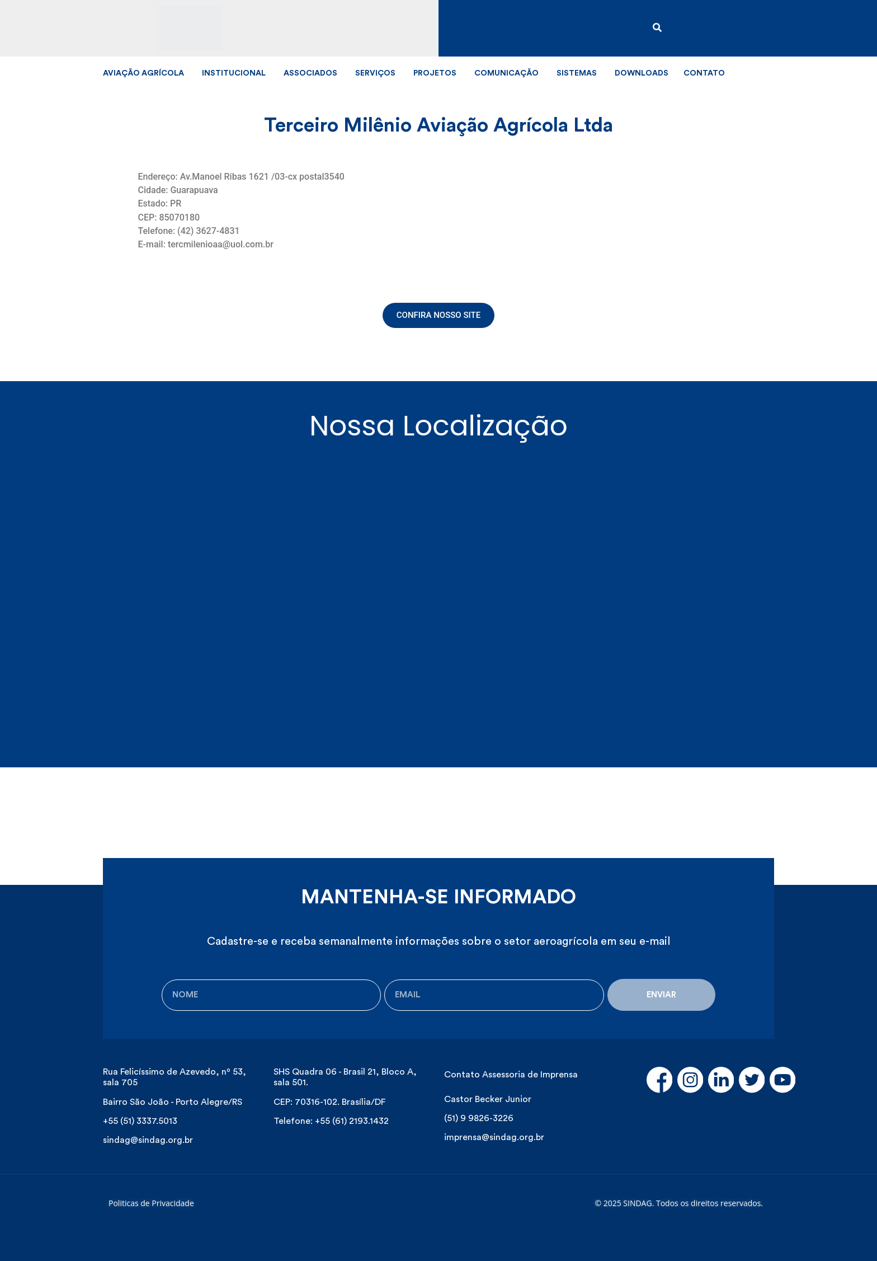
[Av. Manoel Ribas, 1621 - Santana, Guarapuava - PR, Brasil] (438, 588)
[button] (438, 315)
